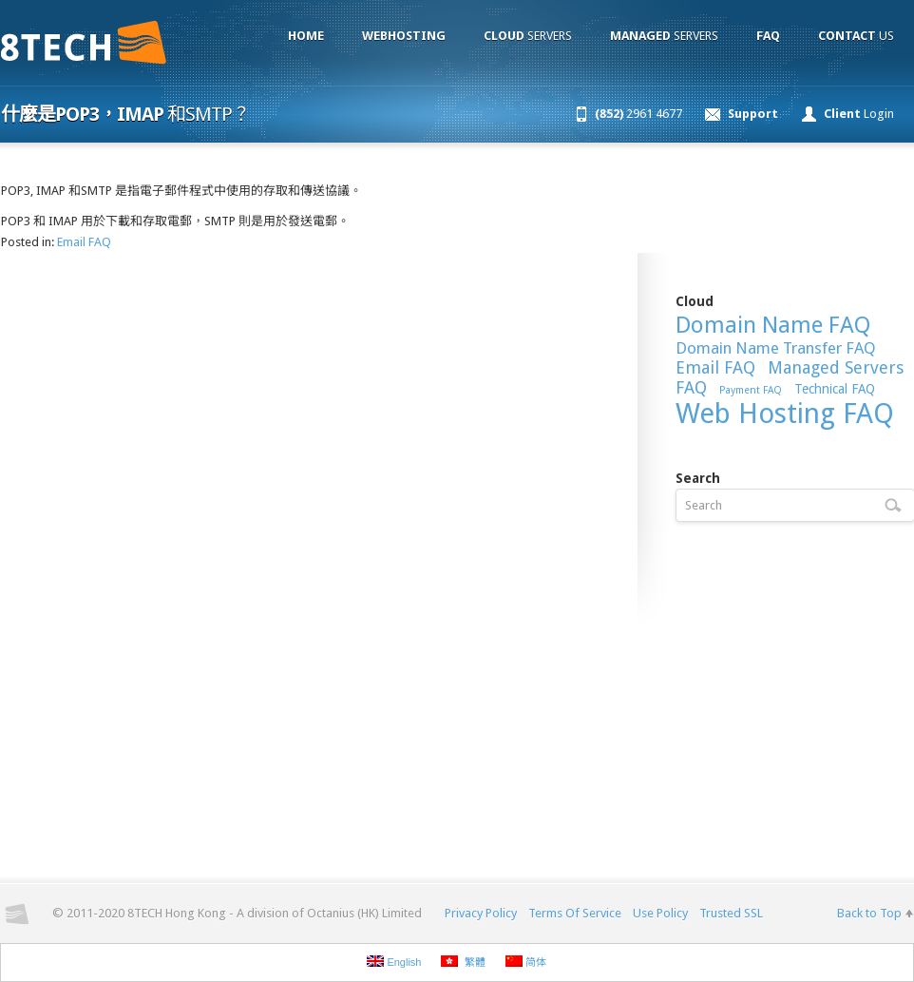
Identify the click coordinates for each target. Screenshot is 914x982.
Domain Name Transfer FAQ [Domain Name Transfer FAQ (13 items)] (776, 347)
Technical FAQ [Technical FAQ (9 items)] (834, 388)
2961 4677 (638, 113)
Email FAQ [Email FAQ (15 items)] (715, 367)
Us (856, 36)
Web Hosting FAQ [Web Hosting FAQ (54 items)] (785, 413)
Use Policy (660, 913)
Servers (528, 36)
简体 (525, 961)
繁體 (463, 961)
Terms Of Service (574, 913)
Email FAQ (84, 242)
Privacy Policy (481, 913)
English (394, 961)
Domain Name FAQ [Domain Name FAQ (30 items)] (773, 325)
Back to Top (869, 913)
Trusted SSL (731, 913)
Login (859, 113)
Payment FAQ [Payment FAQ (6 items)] (750, 390)
